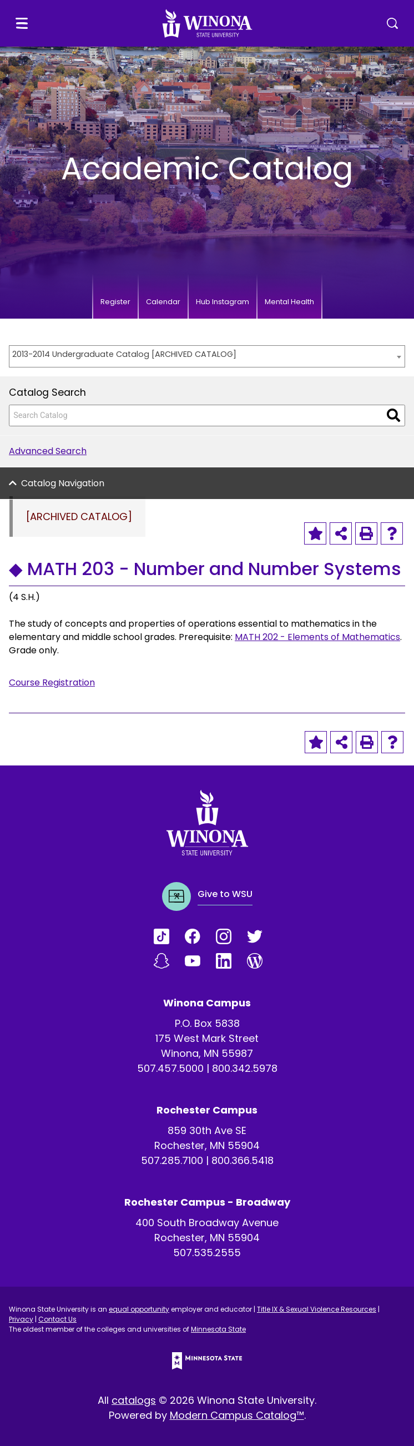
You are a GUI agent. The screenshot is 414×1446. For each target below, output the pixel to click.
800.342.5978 (244, 1068)
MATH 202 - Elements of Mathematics (317, 637)
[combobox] (207, 356)
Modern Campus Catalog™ (237, 1415)
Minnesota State (218, 1329)
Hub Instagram (222, 301)
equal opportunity (139, 1309)
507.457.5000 (170, 1068)
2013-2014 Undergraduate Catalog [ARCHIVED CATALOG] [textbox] (124, 354)
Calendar (163, 301)
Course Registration (52, 682)
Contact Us (57, 1319)
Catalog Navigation (62, 483)
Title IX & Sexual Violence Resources (316, 1309)
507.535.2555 (207, 1252)
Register (115, 301)
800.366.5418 (242, 1160)
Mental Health (289, 301)
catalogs (134, 1400)
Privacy (21, 1319)
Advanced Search (48, 451)
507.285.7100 (172, 1160)
